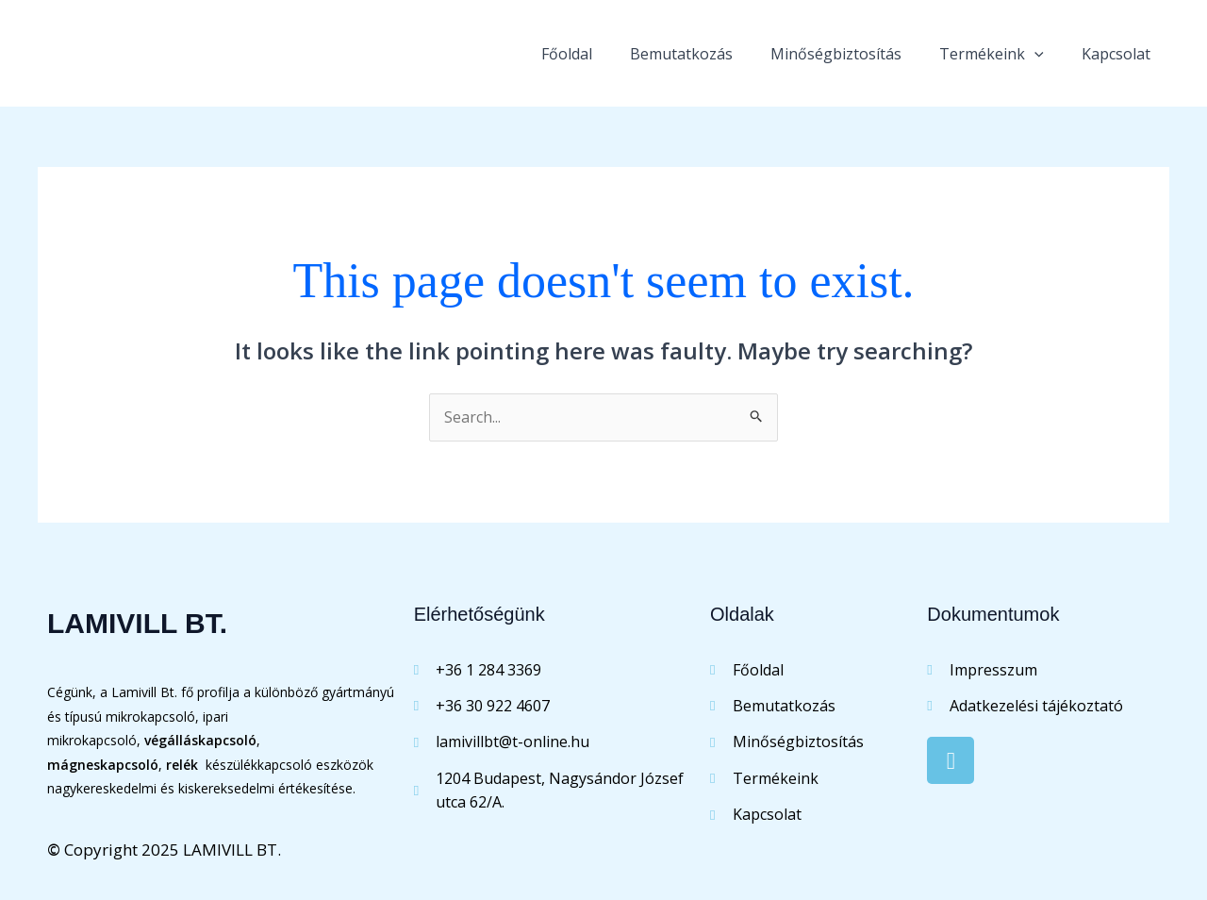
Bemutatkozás (681, 53)
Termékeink (991, 53)
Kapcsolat (1116, 53)
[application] (1034, 53)
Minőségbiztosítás (835, 53)
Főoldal (566, 53)
